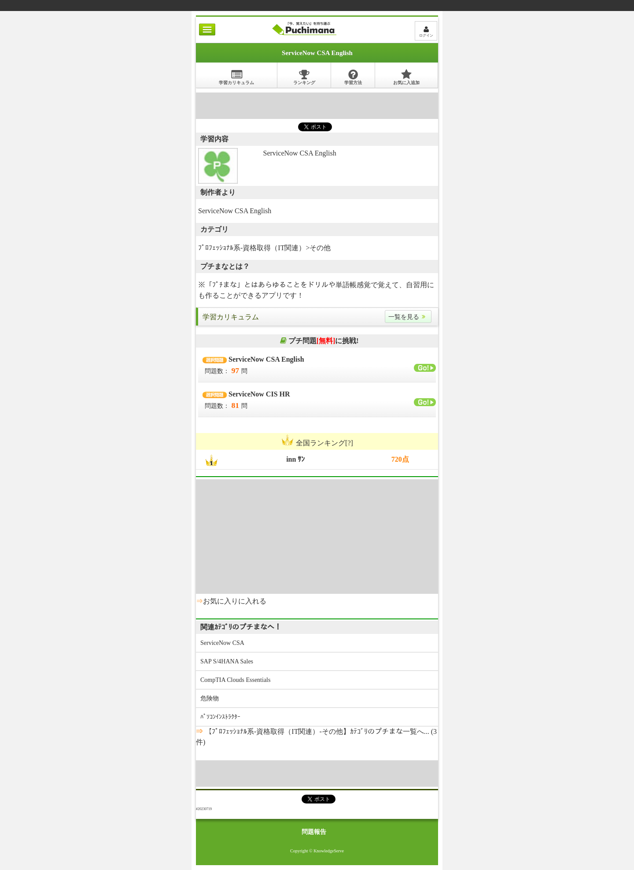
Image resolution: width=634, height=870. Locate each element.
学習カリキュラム (236, 77)
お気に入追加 (406, 77)
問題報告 (314, 832)
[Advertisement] (317, 106)
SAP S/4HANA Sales (226, 661)
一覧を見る (408, 317)
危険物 (209, 698)
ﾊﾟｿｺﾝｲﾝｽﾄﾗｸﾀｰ (220, 717)
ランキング (304, 77)
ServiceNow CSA (222, 643)
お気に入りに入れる (234, 601)
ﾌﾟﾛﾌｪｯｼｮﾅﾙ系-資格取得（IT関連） (252, 248)
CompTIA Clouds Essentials (235, 680)
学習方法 (353, 77)
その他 (320, 248)
